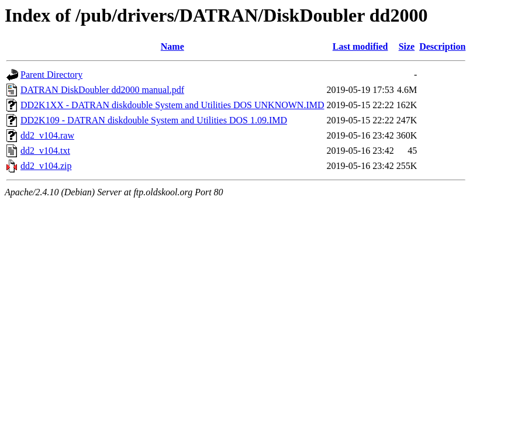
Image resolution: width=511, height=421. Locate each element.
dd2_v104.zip (46, 166)
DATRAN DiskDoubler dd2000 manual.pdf (102, 90)
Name (172, 46)
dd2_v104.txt (45, 151)
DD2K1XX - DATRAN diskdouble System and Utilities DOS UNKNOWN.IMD (172, 105)
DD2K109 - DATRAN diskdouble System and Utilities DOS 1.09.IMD (153, 120)
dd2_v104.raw (47, 135)
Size (407, 46)
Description (442, 46)
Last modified (360, 46)
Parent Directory (51, 75)
